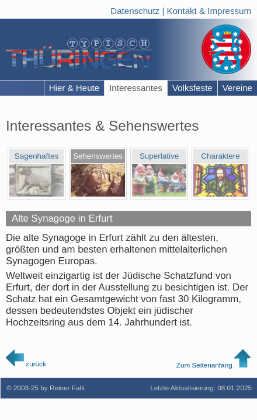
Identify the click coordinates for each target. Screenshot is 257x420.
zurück (26, 364)
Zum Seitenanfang (213, 365)
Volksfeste (192, 88)
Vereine (237, 88)
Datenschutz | (138, 9)
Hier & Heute (74, 88)
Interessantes (135, 88)
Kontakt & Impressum (209, 9)
